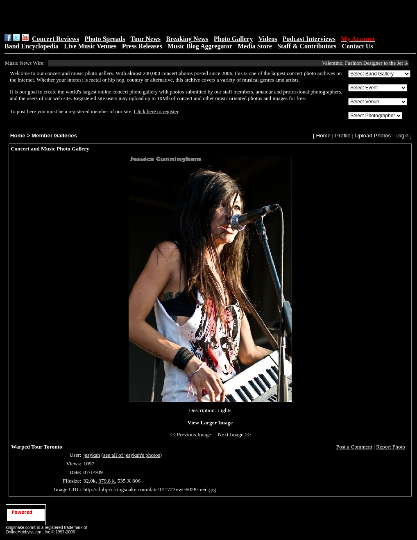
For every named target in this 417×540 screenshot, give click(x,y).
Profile (343, 135)
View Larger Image (210, 422)
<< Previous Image (190, 434)
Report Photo (390, 447)
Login (402, 135)
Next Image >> (234, 434)
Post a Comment (354, 447)
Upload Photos (373, 135)
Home (17, 135)
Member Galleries (54, 135)
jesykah (91, 455)
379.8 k (106, 481)
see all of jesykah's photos (131, 455)
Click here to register (156, 111)
